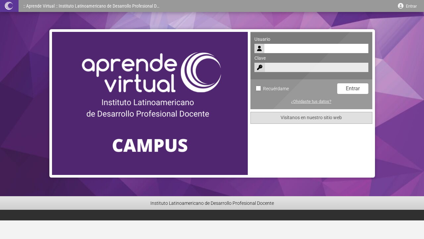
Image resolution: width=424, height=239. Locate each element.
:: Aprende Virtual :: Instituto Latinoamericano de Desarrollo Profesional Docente (93, 6)
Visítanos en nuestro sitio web (311, 117)
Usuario (262, 39)
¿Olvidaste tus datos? (311, 101)
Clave (260, 58)
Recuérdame (272, 89)
